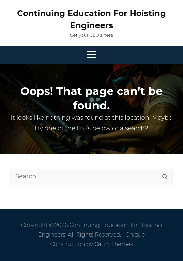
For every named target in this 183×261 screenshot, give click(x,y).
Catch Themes (113, 244)
